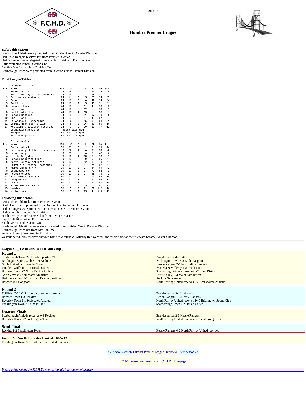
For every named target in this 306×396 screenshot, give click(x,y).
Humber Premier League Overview (155, 374)
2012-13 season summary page (139, 384)
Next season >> (189, 374)
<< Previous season (119, 374)
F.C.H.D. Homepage (173, 384)
